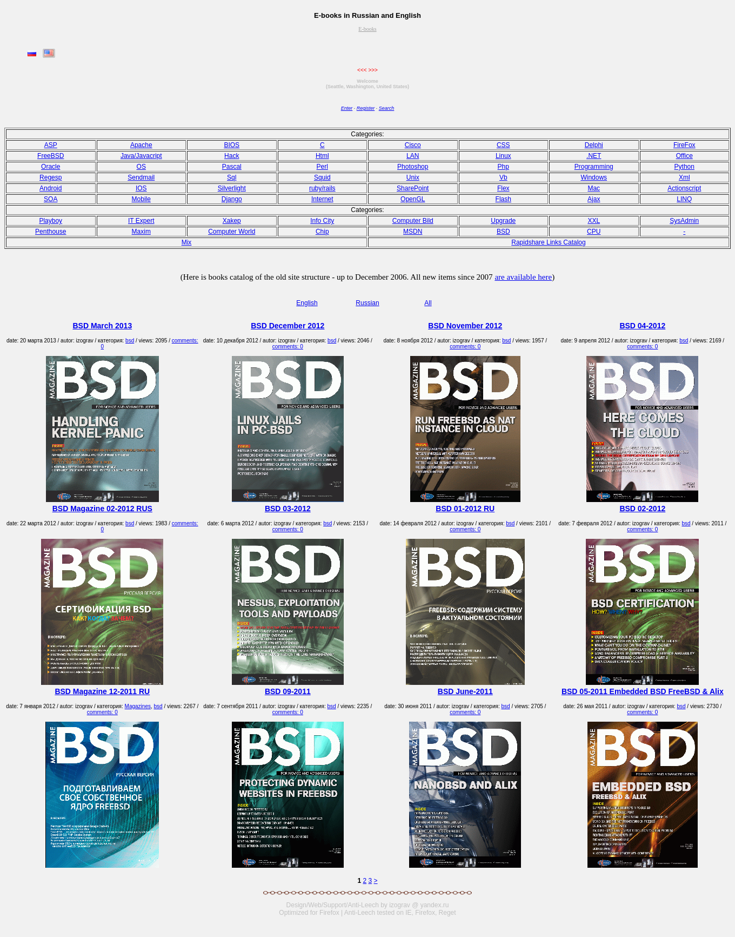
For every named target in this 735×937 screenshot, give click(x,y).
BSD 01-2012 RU (465, 508)
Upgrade (503, 221)
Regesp (50, 177)
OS (141, 166)
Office (684, 156)
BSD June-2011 (465, 691)
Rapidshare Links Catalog (548, 242)
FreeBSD (50, 156)
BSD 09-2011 (288, 691)
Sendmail (141, 177)
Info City (322, 221)
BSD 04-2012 (642, 325)
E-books (367, 29)
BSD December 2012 (287, 325)
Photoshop (412, 166)
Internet (322, 199)
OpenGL (412, 199)
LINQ (684, 199)
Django (232, 199)
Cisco (413, 145)
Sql (231, 177)
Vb (503, 177)
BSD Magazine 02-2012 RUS (102, 508)
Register (366, 108)
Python (684, 166)
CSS (503, 145)
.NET (593, 156)
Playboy (50, 221)
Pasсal (232, 166)
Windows (593, 177)
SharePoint (413, 188)
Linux (503, 156)
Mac (593, 188)
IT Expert (141, 221)
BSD (503, 231)
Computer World (231, 231)
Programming (593, 166)
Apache (141, 145)
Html (322, 156)
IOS (141, 188)
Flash (503, 199)
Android (50, 188)
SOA (50, 199)
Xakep (232, 221)
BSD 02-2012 (642, 508)
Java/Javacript (141, 156)
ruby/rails (322, 188)
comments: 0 (287, 346)
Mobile (141, 199)
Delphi (594, 145)
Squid (322, 177)
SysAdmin (684, 221)
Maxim (141, 231)
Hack (231, 156)
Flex (503, 188)
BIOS (231, 145)
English (306, 303)
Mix (187, 242)
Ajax (593, 199)
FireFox (684, 145)
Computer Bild (412, 221)
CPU (593, 231)
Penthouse (50, 231)
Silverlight (232, 188)
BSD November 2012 (465, 325)
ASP (50, 145)
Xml (684, 177)
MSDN (412, 231)
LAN (412, 156)
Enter (347, 108)
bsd (129, 341)
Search (387, 108)
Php (503, 166)
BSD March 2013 (102, 325)
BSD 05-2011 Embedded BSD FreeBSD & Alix (643, 691)
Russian (367, 303)
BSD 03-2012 (288, 508)
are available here (523, 277)
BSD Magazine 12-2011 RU (102, 691)
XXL (593, 221)
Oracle (50, 166)
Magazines (138, 706)
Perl (322, 166)
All (427, 303)
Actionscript (684, 188)
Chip (322, 231)
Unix (412, 177)
